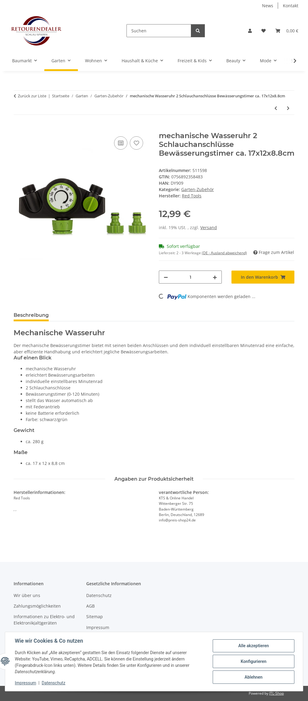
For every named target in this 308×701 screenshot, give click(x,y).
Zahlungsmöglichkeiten (37, 606)
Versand (208, 227)
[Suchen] (158, 30)
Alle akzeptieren (253, 645)
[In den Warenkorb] (18, 128)
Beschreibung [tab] (31, 315)
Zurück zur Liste (32, 96)
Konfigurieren (253, 661)
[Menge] (190, 277)
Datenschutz (53, 682)
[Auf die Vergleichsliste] (120, 143)
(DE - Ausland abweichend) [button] (224, 252)
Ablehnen (253, 677)
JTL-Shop (276, 693)
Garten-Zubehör (197, 189)
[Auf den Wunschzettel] (136, 143)
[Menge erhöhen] (214, 277)
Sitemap (94, 616)
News (267, 5)
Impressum (25, 682)
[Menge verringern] (165, 277)
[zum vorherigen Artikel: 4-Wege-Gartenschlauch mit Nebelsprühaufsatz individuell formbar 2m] (276, 108)
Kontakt (290, 5)
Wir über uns (27, 595)
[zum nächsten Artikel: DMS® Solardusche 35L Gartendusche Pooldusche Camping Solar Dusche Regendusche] (288, 108)
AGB (90, 606)
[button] (250, 30)
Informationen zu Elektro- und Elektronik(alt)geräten (44, 620)
